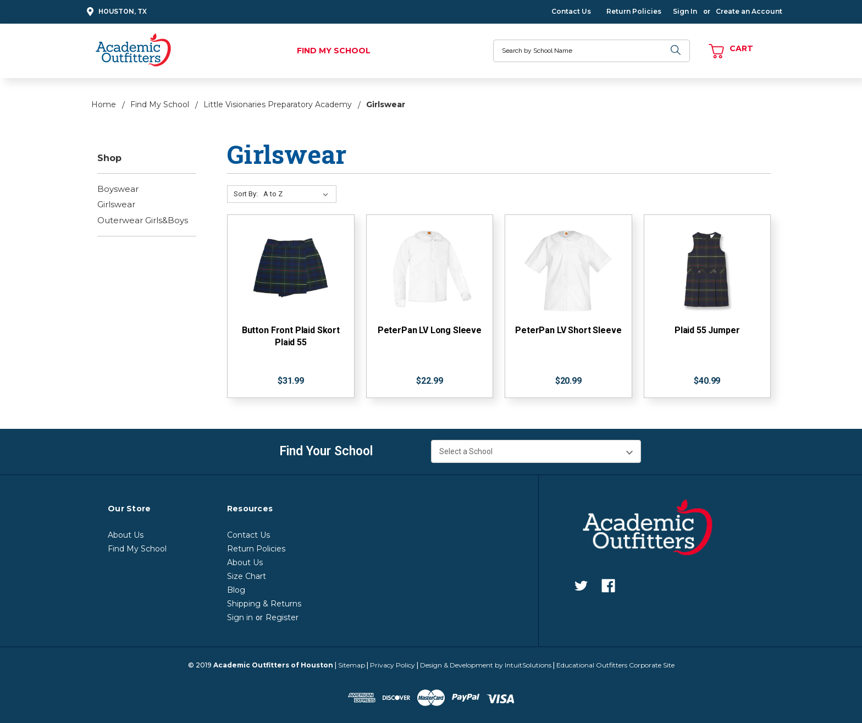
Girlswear (116, 204)
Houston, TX (115, 12)
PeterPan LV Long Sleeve (430, 330)
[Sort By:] (298, 194)
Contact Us (571, 11)
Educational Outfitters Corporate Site (615, 665)
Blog (236, 590)
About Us (125, 535)
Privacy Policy (392, 665)
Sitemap (351, 665)
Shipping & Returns (264, 604)
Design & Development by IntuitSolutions (485, 665)
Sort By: (246, 194)
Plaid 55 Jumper (707, 330)
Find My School (334, 51)
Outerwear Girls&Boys (142, 220)
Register (282, 617)
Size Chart (246, 576)
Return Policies (633, 11)
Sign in (240, 617)
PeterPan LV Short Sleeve (568, 330)
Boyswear (118, 189)
